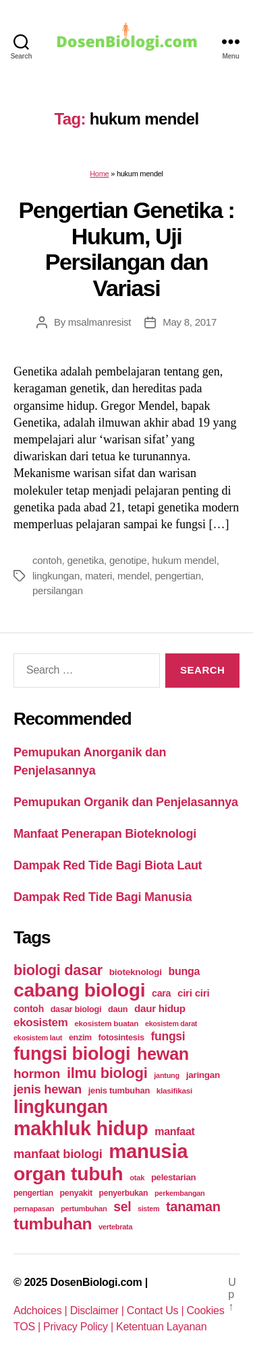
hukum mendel (184, 560)
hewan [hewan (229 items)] (163, 1053)
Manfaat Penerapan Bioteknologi (104, 833)
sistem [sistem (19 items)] (148, 1209)
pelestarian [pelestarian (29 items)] (173, 1177)
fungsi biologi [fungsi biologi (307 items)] (71, 1054)
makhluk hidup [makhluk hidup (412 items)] (80, 1128)
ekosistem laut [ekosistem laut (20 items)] (37, 1038)
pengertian (177, 575)
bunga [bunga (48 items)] (184, 971)
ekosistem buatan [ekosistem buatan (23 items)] (106, 1023)
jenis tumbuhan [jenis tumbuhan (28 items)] (119, 1090)
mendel (133, 575)
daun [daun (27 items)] (118, 1009)
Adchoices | (41, 1310)
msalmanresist (99, 322)
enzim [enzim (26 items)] (80, 1037)
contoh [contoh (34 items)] (28, 1008)
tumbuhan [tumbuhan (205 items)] (52, 1224)
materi (98, 575)
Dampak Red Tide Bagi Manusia (102, 897)
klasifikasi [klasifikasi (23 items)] (174, 1090)
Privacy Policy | (79, 1326)
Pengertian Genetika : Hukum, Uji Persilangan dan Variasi (127, 249)
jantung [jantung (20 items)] (166, 1075)
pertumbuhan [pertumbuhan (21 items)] (84, 1209)
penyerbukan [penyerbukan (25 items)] (123, 1193)
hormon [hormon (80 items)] (36, 1074)
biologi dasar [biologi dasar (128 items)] (58, 970)
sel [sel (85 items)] (122, 1207)
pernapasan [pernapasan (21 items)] (33, 1209)
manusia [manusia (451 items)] (148, 1151)
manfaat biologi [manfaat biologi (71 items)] (58, 1154)
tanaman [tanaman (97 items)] (193, 1206)
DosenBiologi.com (96, 1282)
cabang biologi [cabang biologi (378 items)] (79, 990)
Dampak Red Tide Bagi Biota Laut (107, 865)
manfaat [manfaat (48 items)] (174, 1131)
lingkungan (56, 575)
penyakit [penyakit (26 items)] (75, 1193)
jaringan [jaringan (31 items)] (203, 1075)
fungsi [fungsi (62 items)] (167, 1036)
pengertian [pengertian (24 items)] (33, 1193)
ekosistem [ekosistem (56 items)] (40, 1022)
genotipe (128, 560)
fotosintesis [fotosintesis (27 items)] (121, 1037)
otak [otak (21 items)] (137, 1178)
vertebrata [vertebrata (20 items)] (115, 1227)
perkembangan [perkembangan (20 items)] (179, 1193)
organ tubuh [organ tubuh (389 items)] (68, 1173)
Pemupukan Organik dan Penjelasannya (125, 802)
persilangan (57, 590)
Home (99, 174)
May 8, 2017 (190, 322)
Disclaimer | (98, 1310)
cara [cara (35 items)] (161, 993)
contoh (47, 560)
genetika (85, 560)
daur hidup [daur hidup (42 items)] (160, 1008)
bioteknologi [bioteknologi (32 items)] (135, 972)
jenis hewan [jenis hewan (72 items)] (47, 1089)
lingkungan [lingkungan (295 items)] (60, 1107)
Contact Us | (157, 1310)
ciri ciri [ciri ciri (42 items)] (193, 993)
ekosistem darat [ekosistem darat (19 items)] (171, 1023)
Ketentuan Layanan (161, 1326)
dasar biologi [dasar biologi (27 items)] (76, 1009)
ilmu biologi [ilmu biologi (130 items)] (107, 1073)
